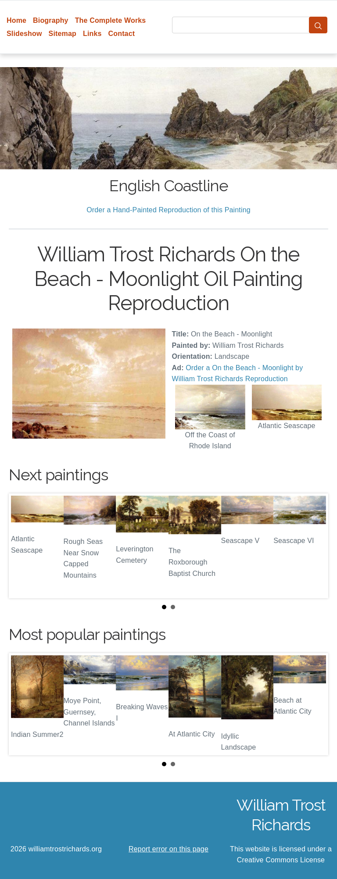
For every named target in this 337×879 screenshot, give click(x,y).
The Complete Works (110, 20)
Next (315, 546)
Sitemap (62, 33)
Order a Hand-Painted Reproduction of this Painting (168, 210)
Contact (121, 33)
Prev (22, 546)
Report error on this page (168, 849)
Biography (50, 20)
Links (92, 33)
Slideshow (24, 33)
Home (16, 20)
